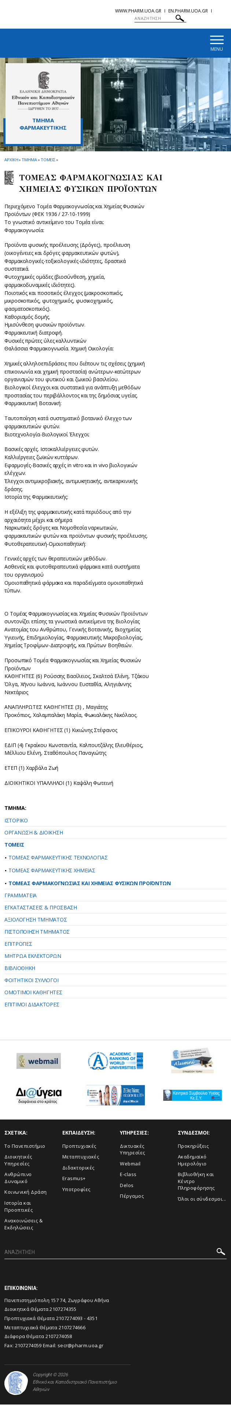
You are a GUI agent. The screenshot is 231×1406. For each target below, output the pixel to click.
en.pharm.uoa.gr (188, 11)
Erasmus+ (74, 1180)
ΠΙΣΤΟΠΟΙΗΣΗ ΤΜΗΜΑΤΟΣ (37, 933)
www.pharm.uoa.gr (138, 11)
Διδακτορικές (78, 1169)
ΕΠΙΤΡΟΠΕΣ (18, 945)
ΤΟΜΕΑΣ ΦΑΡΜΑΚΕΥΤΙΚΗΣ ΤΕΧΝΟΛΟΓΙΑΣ (57, 859)
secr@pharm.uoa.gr (80, 1347)
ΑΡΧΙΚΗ (11, 161)
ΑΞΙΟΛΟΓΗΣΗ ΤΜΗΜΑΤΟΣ (35, 921)
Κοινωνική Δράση (25, 1193)
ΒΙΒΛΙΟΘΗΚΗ (19, 969)
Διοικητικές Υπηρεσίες (18, 1161)
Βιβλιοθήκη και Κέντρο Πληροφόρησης (196, 1183)
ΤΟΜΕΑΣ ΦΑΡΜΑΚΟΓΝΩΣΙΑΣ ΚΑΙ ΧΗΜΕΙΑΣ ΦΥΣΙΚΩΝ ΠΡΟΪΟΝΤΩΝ (89, 885)
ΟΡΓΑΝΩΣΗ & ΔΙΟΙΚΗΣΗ (33, 834)
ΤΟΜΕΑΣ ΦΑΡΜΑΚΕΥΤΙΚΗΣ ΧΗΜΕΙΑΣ (51, 872)
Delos (127, 1186)
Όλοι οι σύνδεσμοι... (202, 1200)
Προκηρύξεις (193, 1147)
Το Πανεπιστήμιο (24, 1147)
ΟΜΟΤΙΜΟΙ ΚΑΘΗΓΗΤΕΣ (33, 994)
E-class (128, 1176)
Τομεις (48, 161)
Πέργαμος (132, 1197)
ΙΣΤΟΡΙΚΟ (16, 822)
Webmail (130, 1165)
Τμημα (29, 161)
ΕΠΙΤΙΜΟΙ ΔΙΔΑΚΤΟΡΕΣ (31, 1006)
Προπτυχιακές (79, 1147)
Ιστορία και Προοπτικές (18, 1208)
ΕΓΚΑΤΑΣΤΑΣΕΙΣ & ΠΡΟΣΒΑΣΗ (40, 909)
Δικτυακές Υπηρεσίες (132, 1151)
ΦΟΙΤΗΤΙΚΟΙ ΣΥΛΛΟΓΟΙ (31, 981)
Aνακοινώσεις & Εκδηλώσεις (23, 1225)
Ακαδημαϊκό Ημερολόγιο (192, 1161)
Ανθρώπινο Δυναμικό (18, 1179)
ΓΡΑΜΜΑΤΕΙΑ (20, 897)
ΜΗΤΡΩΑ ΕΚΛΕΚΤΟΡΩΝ (32, 957)
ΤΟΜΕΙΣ (14, 846)
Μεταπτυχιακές (80, 1158)
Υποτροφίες (76, 1190)
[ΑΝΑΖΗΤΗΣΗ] (160, 18)
